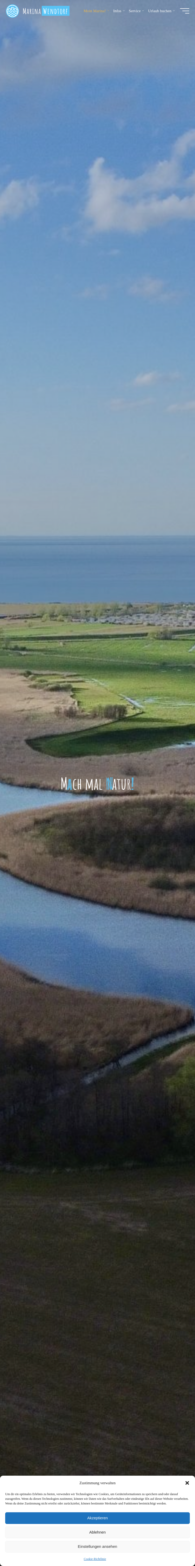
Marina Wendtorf (47, 12)
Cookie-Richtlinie (95, 1559)
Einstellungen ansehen (97, 1546)
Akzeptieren (97, 1518)
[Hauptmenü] (182, 12)
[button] (187, 1483)
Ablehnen (97, 1532)
